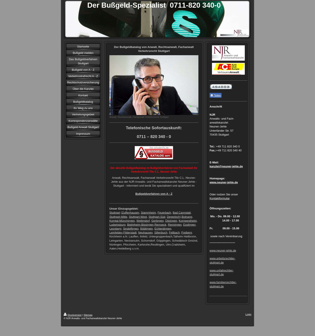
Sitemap (88, 315)
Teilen (215, 95)
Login (248, 314)
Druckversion (73, 315)
